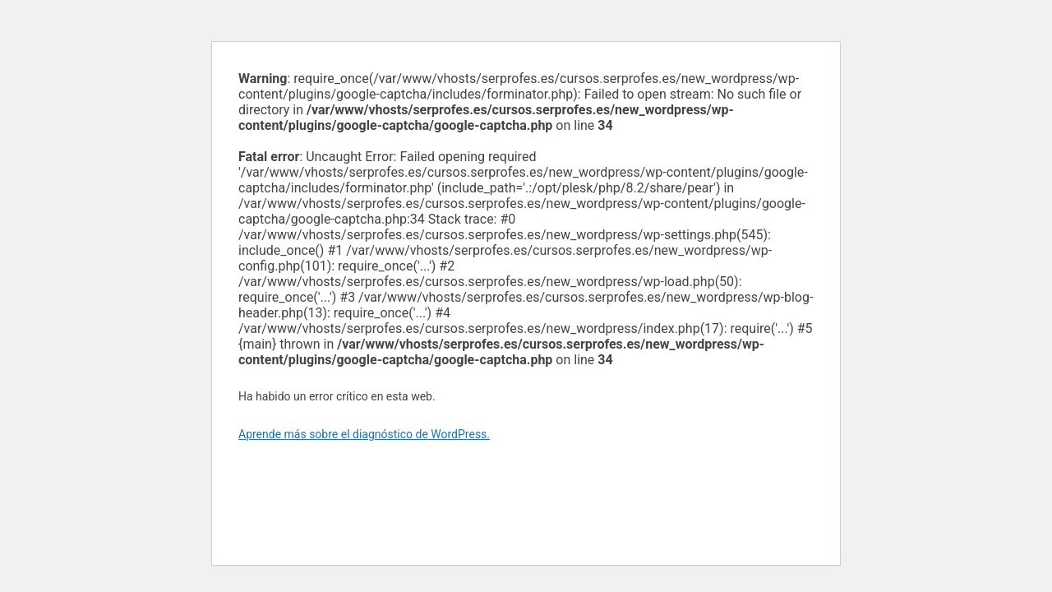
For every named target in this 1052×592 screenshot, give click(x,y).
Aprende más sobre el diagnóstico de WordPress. (364, 434)
